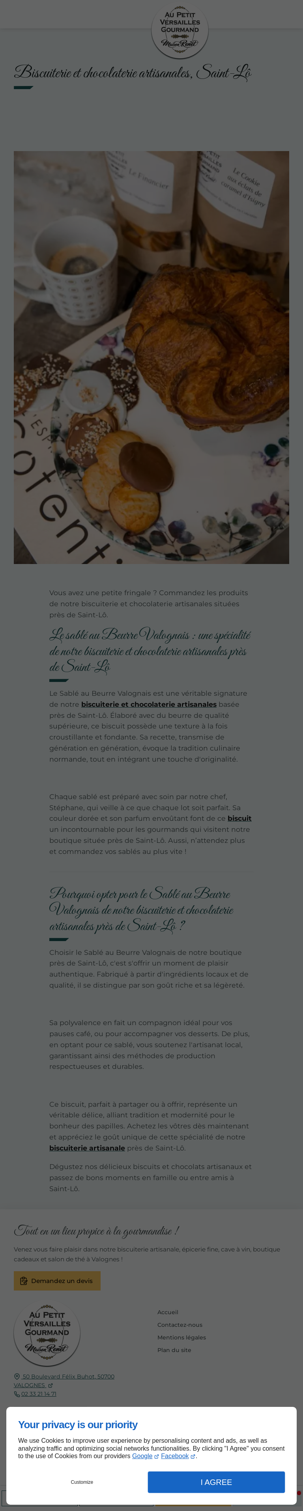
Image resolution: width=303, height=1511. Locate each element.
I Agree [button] (216, 1482)
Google (142, 1456)
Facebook (175, 1456)
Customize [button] (82, 1482)
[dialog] (151, 1456)
